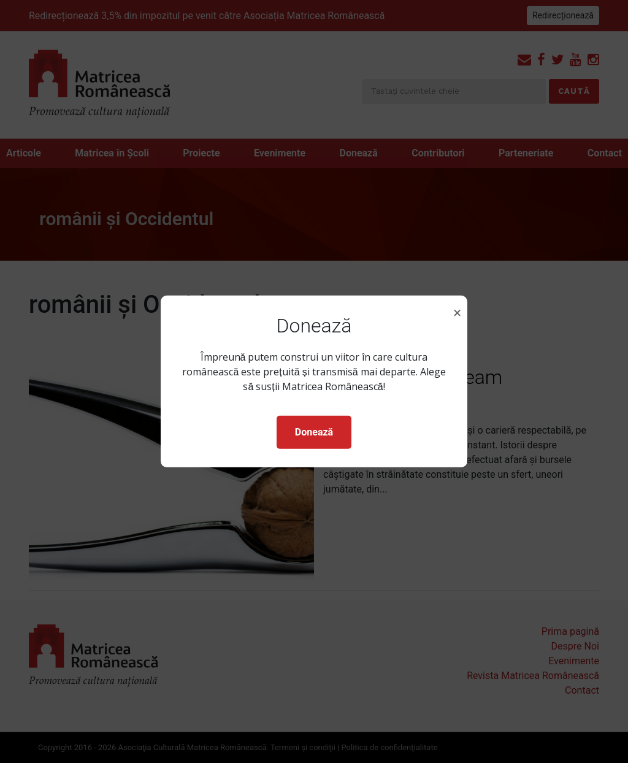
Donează (314, 432)
